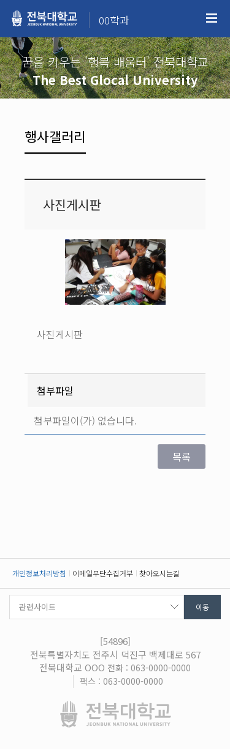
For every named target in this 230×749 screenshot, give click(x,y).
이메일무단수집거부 (102, 573)
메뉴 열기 (211, 18)
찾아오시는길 (159, 573)
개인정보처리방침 (39, 573)
